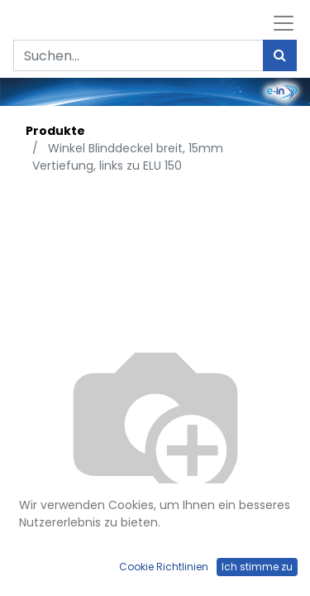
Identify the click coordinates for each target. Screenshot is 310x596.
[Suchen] (280, 55)
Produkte (55, 131)
